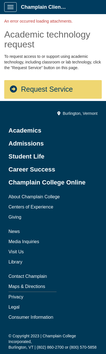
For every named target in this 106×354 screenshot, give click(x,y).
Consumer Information (30, 317)
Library (15, 262)
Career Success (31, 169)
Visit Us (16, 251)
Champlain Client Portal (45, 7)
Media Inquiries (23, 241)
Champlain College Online (47, 182)
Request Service (41, 89)
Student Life (26, 156)
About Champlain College (34, 196)
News (14, 231)
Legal (14, 307)
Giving (14, 217)
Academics (24, 130)
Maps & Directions (26, 286)
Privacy (15, 296)
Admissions (26, 143)
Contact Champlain (27, 276)
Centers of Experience (30, 207)
